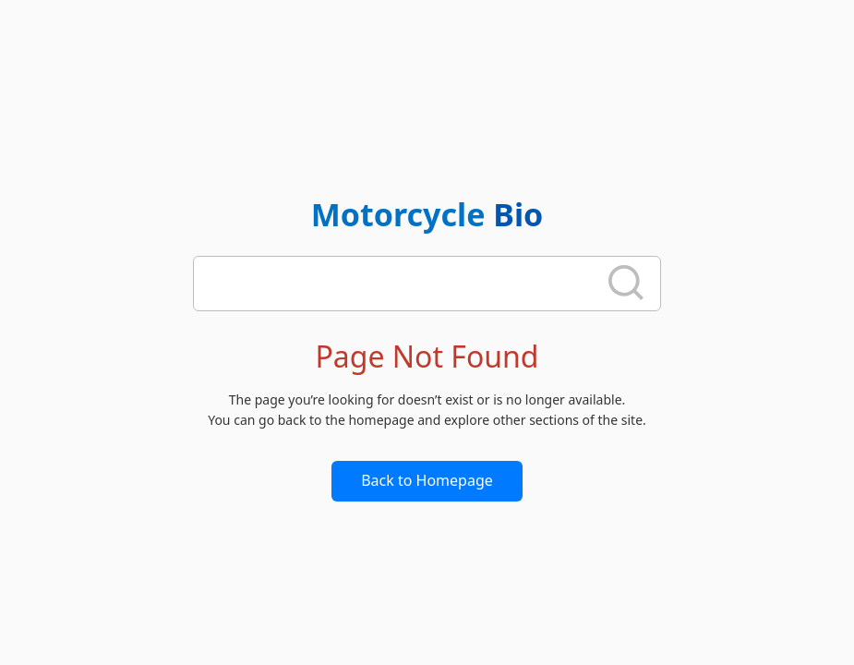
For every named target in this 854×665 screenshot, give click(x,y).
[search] (401, 283)
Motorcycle (427, 214)
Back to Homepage (427, 480)
